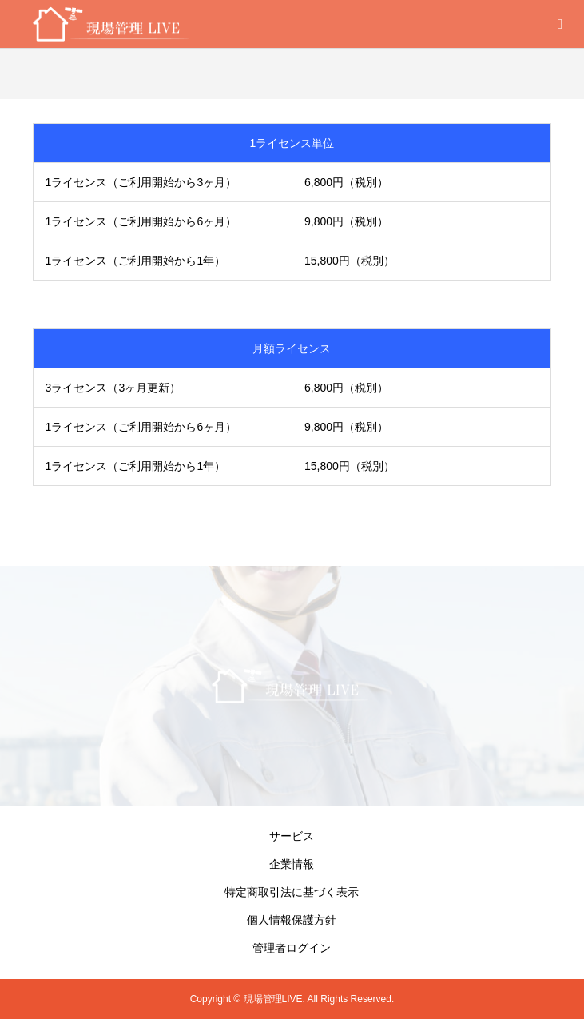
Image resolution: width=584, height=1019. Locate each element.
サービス (291, 836)
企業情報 (291, 864)
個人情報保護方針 (291, 920)
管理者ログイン (291, 947)
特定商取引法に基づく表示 (291, 892)
